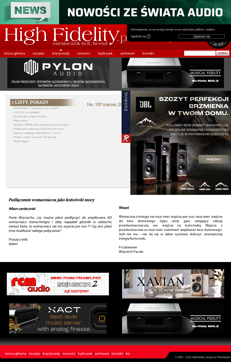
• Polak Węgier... (21, 141)
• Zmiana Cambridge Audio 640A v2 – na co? (36, 133)
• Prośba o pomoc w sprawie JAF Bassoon (34, 137)
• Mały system (20, 120)
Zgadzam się (141, 36)
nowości (83, 53)
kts (128, 354)
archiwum (127, 53)
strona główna (14, 53)
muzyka (38, 53)
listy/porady (61, 53)
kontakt (148, 53)
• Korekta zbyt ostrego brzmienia (30, 116)
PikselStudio (223, 357)
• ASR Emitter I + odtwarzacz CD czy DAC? (36, 108)
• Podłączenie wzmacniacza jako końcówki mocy (38, 128)
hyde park (105, 53)
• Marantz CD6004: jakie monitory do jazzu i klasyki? (41, 124)
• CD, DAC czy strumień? (26, 112)
